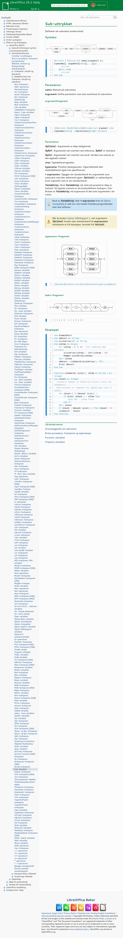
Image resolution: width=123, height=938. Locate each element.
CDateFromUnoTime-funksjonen (23, 134)
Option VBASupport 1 (78, 217)
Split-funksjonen (21, 736)
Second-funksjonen (22, 705)
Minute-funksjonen (22, 565)
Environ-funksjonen (22, 321)
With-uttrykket (20, 840)
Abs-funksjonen (21, 84)
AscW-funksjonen (22, 94)
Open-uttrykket (21, 616)
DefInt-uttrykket (21, 285)
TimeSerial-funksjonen (24, 787)
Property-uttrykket (22, 652)
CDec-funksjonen (21, 163)
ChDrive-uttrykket (22, 168)
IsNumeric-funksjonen (23, 519)
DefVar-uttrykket (21, 298)
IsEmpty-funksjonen (23, 509)
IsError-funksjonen (22, 512)
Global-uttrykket (21, 448)
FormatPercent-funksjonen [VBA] (25, 398)
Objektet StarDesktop (23, 744)
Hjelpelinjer (16, 879)
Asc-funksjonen (21, 92)
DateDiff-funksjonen (23, 255)
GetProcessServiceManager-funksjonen (26, 426)
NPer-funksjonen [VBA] (24, 596)
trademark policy (81, 929)
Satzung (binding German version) (56, 915)
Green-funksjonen (22, 458)
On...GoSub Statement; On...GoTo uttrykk (24, 612)
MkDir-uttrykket (21, 570)
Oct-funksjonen (21, 603)
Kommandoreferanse (20, 53)
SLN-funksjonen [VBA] (24, 728)
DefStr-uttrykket (21, 295)
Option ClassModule (23, 621)
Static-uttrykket (21, 746)
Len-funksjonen (21, 545)
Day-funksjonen (21, 265)
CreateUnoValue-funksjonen (21, 233)
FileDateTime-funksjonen (25, 362)
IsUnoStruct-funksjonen (24, 525)
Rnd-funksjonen (21, 695)
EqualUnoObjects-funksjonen (22, 327)
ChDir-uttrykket (21, 166)
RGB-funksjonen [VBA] (24, 688)
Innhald (5, 17)
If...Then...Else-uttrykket (24, 474)
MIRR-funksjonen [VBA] (24, 568)
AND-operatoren (21, 87)
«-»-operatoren (21, 850)
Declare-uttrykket (22, 270)
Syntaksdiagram (18, 68)
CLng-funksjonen (21, 181)
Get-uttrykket (20, 446)
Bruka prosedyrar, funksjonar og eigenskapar (68, 431)
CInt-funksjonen (21, 178)
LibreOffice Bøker (81, 900)
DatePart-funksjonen (23, 257)
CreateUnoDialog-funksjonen (22, 207)
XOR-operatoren (21, 845)
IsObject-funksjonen (23, 522)
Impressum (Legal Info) (51, 913)
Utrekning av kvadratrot (24, 741)
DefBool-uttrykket (22, 272)
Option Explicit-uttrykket (25, 626)
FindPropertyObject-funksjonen (23, 373)
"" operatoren (20, 861)
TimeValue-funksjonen (24, 789)
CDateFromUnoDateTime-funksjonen (25, 123)
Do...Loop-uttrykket (22, 311)
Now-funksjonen (21, 593)
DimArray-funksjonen (23, 303)
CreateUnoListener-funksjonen (22, 212)
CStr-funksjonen (21, 239)
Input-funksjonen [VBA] (24, 486)
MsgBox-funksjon (22, 583)
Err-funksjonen (20, 339)
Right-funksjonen (21, 690)
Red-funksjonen (21, 672)
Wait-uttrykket (20, 825)
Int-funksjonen (20, 494)
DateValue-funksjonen (24, 262)
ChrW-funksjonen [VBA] (24, 176)
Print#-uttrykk (20, 649)
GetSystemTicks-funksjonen (21, 442)
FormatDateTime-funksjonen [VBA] (22, 388)
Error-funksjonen (21, 344)
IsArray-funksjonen (22, 504)
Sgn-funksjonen (21, 721)
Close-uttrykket (21, 183)
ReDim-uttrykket (21, 670)
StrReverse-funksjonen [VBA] (24, 762)
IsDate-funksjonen (22, 507)
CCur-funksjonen (21, 120)
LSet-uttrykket (20, 537)
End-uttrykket (20, 316)
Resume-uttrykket (22, 682)
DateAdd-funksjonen (23, 252)
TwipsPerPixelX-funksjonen (21, 801)
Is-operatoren (20, 502)
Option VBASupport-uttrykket (23, 630)
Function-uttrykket (22, 410)
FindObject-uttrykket (23, 369)
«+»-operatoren (21, 856)
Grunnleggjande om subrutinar (60, 427)
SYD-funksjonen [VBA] (24, 774)
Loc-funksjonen (21, 553)
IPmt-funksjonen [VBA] (24, 497)
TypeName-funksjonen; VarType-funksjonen (24, 813)
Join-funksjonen (21, 527)
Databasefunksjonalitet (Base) (19, 34)
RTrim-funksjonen (22, 703)
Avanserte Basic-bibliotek (25, 873)
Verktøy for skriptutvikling (20, 884)
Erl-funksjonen (20, 336)
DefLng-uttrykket (21, 288)
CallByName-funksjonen (24, 110)
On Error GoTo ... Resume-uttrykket (25, 607)
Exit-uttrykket (20, 351)
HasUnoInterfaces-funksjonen (22, 462)
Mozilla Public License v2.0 (104, 918)
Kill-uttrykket (20, 530)
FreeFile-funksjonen (23, 405)
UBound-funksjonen (23, 817)
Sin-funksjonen (21, 726)
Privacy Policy (70, 913)
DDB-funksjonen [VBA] (24, 267)
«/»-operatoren (20, 858)
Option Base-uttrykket (24, 619)
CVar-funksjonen (21, 244)
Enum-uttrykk (20, 318)
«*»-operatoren (21, 853)
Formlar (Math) (12, 37)
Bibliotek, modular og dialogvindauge (21, 64)
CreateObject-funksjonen (25, 204)
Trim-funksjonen (21, 797)
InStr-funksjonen (21, 479)
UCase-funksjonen (22, 820)
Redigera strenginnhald (24, 866)
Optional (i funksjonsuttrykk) (21, 635)
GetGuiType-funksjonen (24, 423)
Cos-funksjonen (21, 201)
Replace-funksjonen (22, 677)
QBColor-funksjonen (23, 662)
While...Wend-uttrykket (24, 838)
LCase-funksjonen (22, 535)
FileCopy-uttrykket (22, 359)
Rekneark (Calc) (13, 26)
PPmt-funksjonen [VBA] (24, 647)
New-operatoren (21, 588)
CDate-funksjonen (22, 158)
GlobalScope (19, 99)
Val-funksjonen (21, 822)
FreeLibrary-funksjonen (24, 407)
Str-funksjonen (20, 759)
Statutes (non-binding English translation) (96, 913)
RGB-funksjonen (21, 685)
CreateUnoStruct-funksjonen (22, 228)
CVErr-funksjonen (22, 247)
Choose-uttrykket (22, 171)
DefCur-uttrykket (21, 275)
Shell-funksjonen (21, 723)
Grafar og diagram (14, 40)
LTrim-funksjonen (22, 540)
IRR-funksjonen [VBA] (24, 499)
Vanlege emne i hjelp (15, 890)
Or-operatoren (20, 639)
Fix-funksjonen (20, 377)
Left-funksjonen (21, 542)
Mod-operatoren (21, 573)
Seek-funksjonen (21, 708)
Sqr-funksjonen (21, 738)
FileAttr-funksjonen (22, 357)
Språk (34, 8)
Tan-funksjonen (21, 777)
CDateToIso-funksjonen (24, 155)
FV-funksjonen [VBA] (23, 413)
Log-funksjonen (21, 558)
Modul (13, 8)
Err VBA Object (20, 341)
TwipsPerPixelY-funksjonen (21, 806)
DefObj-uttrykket (21, 290)
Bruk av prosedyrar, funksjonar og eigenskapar (25, 59)
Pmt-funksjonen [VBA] (24, 644)
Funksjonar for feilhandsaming (20, 347)
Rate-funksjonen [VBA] (24, 665)
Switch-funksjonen (22, 772)
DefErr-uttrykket (21, 283)
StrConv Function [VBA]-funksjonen (25, 755)
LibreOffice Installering (16, 887)
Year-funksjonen (21, 848)
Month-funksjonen (22, 575)
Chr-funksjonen (21, 173)
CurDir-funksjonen (22, 242)
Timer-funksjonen (22, 794)
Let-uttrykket (20, 547)
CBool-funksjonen (22, 115)
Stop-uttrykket (20, 749)
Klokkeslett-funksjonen (24, 792)
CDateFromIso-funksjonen (25, 153)
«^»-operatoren (21, 863)
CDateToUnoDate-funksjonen (22, 149)
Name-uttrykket (21, 586)
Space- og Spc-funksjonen (25, 731)
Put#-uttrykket (20, 657)
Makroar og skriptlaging (16, 42)
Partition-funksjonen (23, 642)
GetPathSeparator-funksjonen (22, 431)
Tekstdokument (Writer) (16, 20)
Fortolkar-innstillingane (22, 56)
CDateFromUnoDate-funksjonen (23, 144)
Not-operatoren (21, 591)
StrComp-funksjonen (23, 751)
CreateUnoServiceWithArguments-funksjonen (26, 223)
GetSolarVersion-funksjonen (21, 437)
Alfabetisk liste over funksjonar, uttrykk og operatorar (21, 79)
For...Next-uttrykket (23, 379)
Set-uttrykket (20, 718)
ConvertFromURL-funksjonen (22, 195)
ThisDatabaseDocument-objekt (25, 783)
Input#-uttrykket (21, 491)
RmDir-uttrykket (21, 693)
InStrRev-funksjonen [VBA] (23, 482)
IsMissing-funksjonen (23, 514)
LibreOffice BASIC (17, 45)
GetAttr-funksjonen (22, 415)
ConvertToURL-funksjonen (25, 199)
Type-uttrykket (20, 810)
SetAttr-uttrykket (21, 716)
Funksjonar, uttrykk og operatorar (22, 72)
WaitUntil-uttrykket (22, 828)
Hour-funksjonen (21, 469)
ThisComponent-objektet (25, 779)
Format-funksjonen (22, 385)
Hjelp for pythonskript (18, 882)
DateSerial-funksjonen (24, 260)
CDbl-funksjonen (21, 160)
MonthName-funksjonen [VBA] (24, 579)
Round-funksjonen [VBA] (25, 698)
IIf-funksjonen (20, 471)
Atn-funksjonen (21, 97)
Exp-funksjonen (21, 354)
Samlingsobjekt (20, 186)
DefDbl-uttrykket (21, 280)
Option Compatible (22, 188)
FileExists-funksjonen (23, 364)
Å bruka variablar (21, 868)
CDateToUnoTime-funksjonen (22, 139)
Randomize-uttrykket (23, 667)
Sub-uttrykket (20, 769)
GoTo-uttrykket (21, 456)
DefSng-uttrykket (22, 293)
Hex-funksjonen (21, 466)
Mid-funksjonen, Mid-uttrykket (23, 561)
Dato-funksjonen (21, 250)
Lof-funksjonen (21, 555)
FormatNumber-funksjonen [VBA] (26, 393)
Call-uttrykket (20, 107)
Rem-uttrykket (20, 675)
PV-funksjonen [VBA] (23, 660)
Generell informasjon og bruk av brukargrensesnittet (22, 49)
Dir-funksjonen (20, 308)
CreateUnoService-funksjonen (22, 218)
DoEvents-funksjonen (23, 313)
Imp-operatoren (21, 476)
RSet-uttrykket (20, 700)
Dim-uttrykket (20, 306)
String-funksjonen (22, 766)
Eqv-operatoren (21, 331)
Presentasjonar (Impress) (16, 29)
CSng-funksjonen (21, 237)
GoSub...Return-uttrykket (25, 453)
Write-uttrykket (21, 843)
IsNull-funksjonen (22, 517)
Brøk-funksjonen (21, 402)
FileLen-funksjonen (22, 367)
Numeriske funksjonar (23, 601)
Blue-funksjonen (21, 104)
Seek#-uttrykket (21, 710)
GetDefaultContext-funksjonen (23, 419)
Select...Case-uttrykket (24, 112)
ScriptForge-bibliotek (23, 876)
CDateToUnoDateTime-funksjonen (24, 128)
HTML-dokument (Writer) (17, 23)
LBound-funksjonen (22, 532)
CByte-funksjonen (22, 117)
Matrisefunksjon (21, 89)
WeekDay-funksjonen (23, 830)
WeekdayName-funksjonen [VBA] (26, 834)
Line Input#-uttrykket (23, 550)
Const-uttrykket (21, 191)
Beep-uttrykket (20, 102)
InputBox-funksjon (22, 489)
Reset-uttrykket (21, 680)
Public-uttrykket (21, 654)
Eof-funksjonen (21, 323)
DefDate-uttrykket (22, 278)
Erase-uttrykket (21, 334)
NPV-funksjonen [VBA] (24, 598)
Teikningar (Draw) (13, 31)
